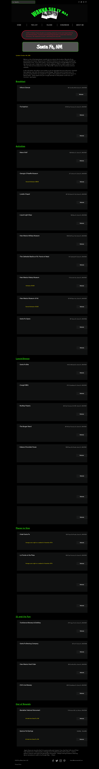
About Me (50, 65)
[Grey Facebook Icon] (79, 2)
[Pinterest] (86, 2)
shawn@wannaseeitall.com (76, 760)
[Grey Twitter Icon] (81, 2)
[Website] (81, 94)
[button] (81, 135)
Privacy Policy (18, 764)
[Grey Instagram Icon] (84, 2)
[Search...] (23, 2)
